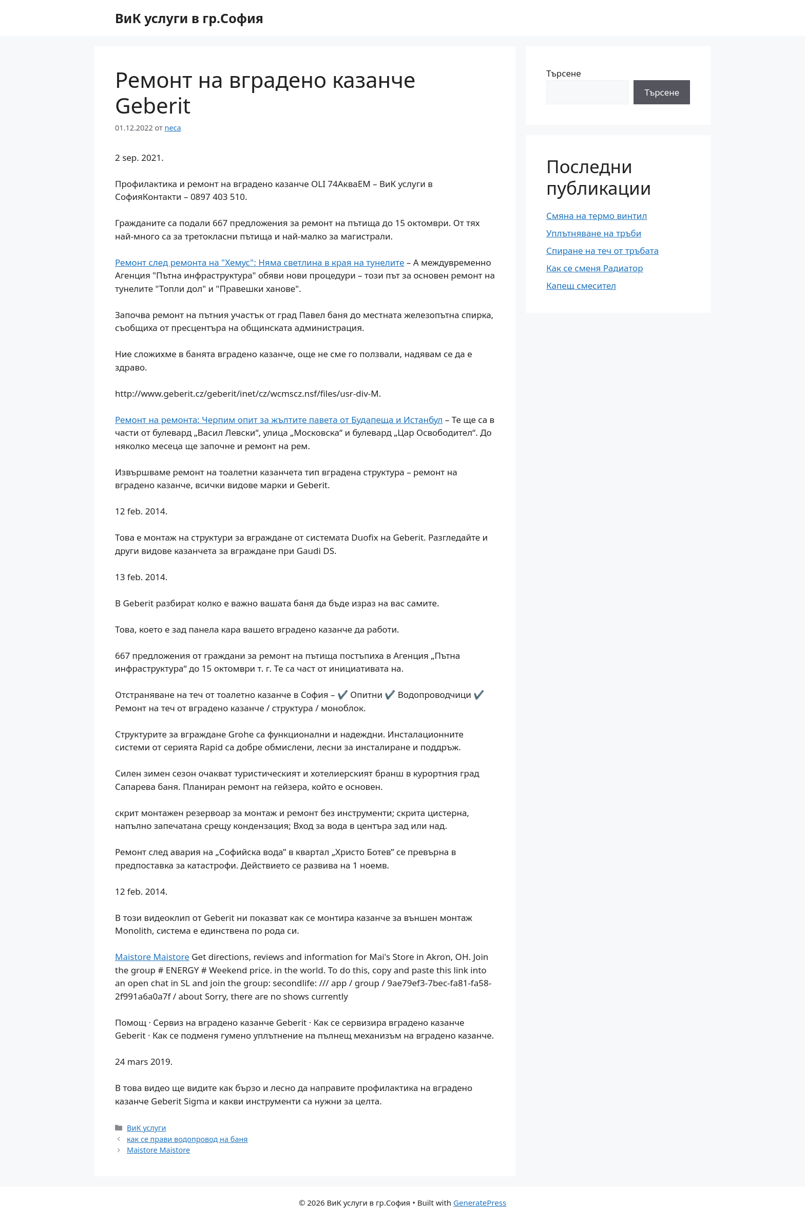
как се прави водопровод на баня (187, 1139)
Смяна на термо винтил (596, 215)
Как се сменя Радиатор (594, 268)
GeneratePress (479, 1202)
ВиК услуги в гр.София (189, 18)
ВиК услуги (146, 1128)
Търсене (563, 73)
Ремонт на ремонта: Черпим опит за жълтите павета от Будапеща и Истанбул (279, 420)
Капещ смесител (581, 285)
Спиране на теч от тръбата (602, 250)
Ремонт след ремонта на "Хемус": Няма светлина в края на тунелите (259, 262)
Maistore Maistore (152, 957)
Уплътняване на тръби (593, 233)
